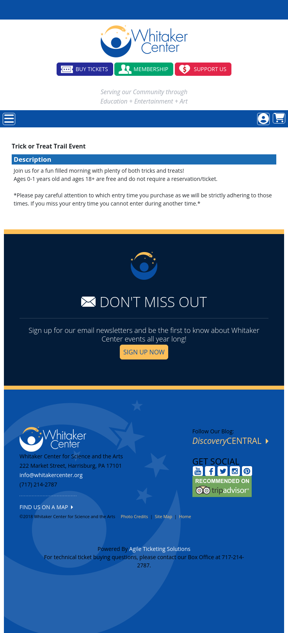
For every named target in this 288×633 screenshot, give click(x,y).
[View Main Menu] (9, 119)
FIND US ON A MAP (46, 507)
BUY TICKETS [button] (92, 69)
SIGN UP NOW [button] (144, 352)
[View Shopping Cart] (279, 118)
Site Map (163, 516)
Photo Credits (134, 516)
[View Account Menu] (263, 119)
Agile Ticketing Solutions (159, 549)
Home (185, 516)
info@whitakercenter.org (51, 475)
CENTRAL (230, 440)
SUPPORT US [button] (210, 69)
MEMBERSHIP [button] (150, 69)
